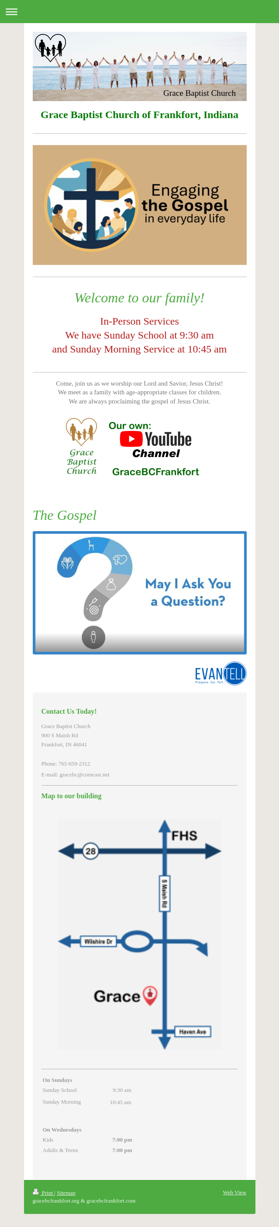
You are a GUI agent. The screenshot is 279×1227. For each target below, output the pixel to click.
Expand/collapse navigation (139, 11)
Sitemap (66, 1193)
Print (44, 1193)
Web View (235, 1192)
